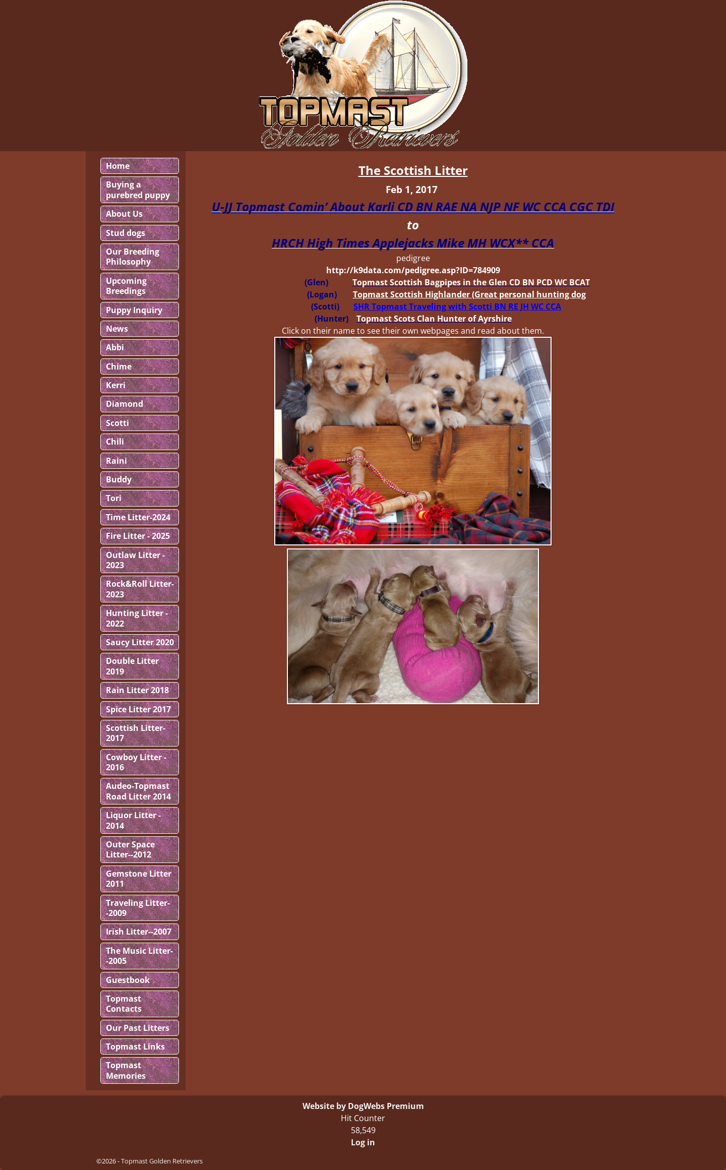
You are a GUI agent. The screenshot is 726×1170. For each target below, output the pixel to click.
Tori (114, 498)
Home (118, 165)
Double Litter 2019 (132, 665)
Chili (115, 441)
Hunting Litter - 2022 (137, 618)
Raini (116, 460)
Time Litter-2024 (138, 517)
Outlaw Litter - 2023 (135, 560)
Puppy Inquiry (134, 310)
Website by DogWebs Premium (363, 1106)
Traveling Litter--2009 (138, 907)
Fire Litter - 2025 (138, 535)
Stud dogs (125, 232)
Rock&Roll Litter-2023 (140, 588)
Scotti (117, 422)
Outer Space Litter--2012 (130, 849)
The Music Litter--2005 (139, 955)
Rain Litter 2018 (137, 690)
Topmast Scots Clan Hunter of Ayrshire (434, 318)
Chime (119, 366)
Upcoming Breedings (126, 285)
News (117, 328)
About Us (124, 213)
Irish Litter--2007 (138, 931)
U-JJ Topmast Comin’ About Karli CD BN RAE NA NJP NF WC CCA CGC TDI (413, 206)
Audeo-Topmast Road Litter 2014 (138, 791)
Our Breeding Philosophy (132, 256)
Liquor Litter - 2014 (133, 820)
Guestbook (128, 980)
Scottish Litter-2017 (135, 733)
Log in (363, 1142)
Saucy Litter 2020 (140, 642)
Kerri (116, 385)
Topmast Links (135, 1046)
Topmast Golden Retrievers (162, 1160)
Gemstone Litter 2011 (138, 878)
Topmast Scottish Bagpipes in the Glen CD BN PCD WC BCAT (471, 282)
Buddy (119, 479)
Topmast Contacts (124, 1003)
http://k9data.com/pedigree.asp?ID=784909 (413, 270)
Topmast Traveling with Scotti (432, 306)
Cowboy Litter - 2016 (136, 762)
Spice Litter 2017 (138, 709)
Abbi (115, 347)
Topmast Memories (126, 1070)
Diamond (124, 403)
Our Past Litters (137, 1027)
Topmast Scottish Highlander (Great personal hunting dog (469, 294)
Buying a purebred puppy (138, 189)
